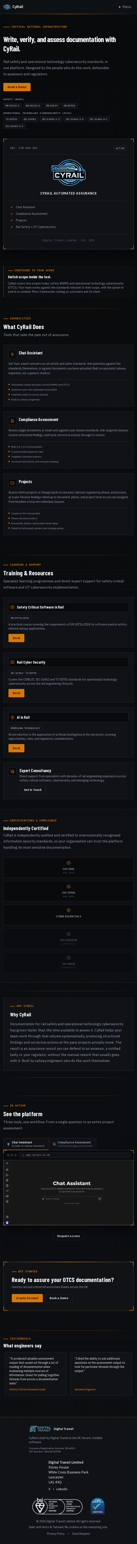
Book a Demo (17, 87)
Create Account (27, 1298)
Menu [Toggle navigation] (127, 7)
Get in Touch (33, 790)
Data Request (81, 1534)
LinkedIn (61, 1489)
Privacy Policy (56, 1534)
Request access (68, 1236)
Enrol (16, 638)
